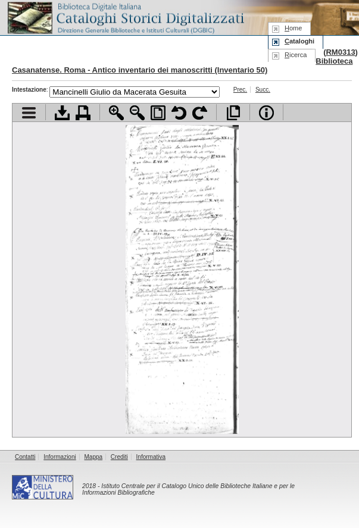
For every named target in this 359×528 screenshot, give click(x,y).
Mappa (94, 457)
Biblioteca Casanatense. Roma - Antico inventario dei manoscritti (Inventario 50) (182, 65)
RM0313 (340, 52)
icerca (296, 54)
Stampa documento (83, 112)
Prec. (240, 89)
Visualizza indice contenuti (28, 112)
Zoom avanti (116, 112)
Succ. (262, 89)
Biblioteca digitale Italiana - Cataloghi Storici (125, 17)
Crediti (119, 457)
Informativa (151, 457)
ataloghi (299, 41)
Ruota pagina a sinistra (178, 112)
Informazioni (59, 457)
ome (293, 28)
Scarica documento (62, 112)
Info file (266, 112)
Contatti (25, 457)
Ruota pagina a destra (199, 112)
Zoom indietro (137, 112)
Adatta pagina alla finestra (158, 112)
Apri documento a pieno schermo (233, 112)
